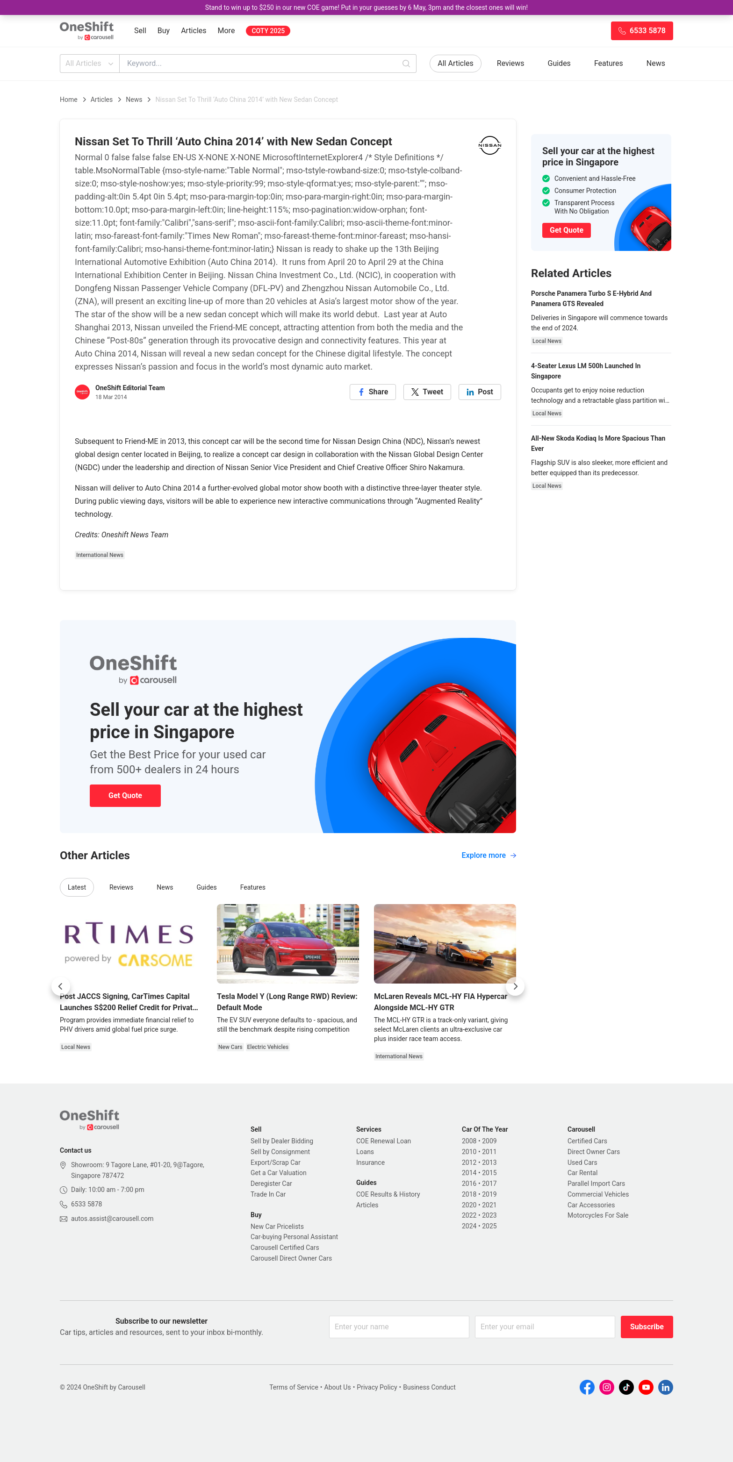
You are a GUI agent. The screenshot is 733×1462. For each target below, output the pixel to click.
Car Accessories (591, 1205)
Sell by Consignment (280, 1151)
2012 (469, 1162)
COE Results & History (388, 1194)
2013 (489, 1162)
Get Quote (125, 795)
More (226, 30)
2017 (489, 1183)
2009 (489, 1141)
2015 (489, 1173)
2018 (469, 1194)
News (656, 63)
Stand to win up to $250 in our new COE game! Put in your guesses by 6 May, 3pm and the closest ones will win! (366, 7)
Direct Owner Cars (594, 1151)
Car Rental (582, 1173)
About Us (337, 1387)
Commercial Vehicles (598, 1194)
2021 (489, 1205)
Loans (365, 1151)
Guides (559, 63)
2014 (469, 1173)
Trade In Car (268, 1194)
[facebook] (373, 392)
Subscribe (647, 1326)
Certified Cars (587, 1141)
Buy (164, 30)
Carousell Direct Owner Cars (291, 1258)
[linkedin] (480, 392)
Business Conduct (429, 1387)
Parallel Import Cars (596, 1183)
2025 (489, 1226)
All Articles (90, 63)
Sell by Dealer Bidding (282, 1141)
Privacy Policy (377, 1387)
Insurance (370, 1162)
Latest (77, 887)
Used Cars (582, 1162)
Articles (193, 30)
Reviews (511, 63)
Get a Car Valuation (279, 1173)
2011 (489, 1151)
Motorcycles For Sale (598, 1215)
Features (608, 63)
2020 (469, 1205)
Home (69, 99)
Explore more (489, 855)
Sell (140, 30)
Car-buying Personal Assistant (294, 1237)
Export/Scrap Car (276, 1162)
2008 (469, 1141)
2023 (489, 1215)
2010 (469, 1151)
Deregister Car (271, 1183)
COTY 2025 (268, 31)
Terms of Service (293, 1387)
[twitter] (427, 392)
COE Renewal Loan (383, 1141)
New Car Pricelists (277, 1226)
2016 (469, 1183)
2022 (469, 1215)
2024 (469, 1226)
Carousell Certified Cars (285, 1247)
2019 (489, 1194)
